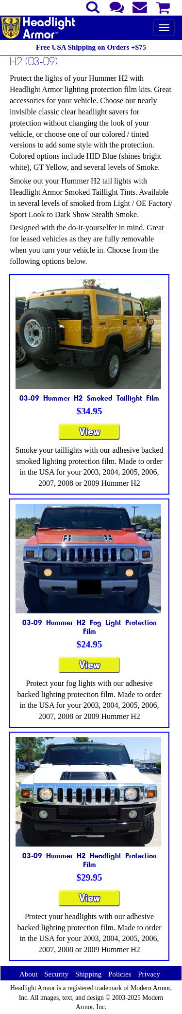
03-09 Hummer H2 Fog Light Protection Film (89, 626)
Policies (120, 974)
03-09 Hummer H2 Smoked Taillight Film (89, 398)
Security (56, 974)
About (28, 974)
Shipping (88, 974)
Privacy (149, 974)
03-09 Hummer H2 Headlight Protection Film (89, 859)
